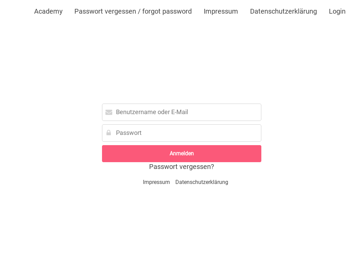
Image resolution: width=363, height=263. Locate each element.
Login (337, 11)
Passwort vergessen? (181, 167)
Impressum (221, 11)
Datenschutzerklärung (283, 11)
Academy (48, 11)
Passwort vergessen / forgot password (133, 11)
